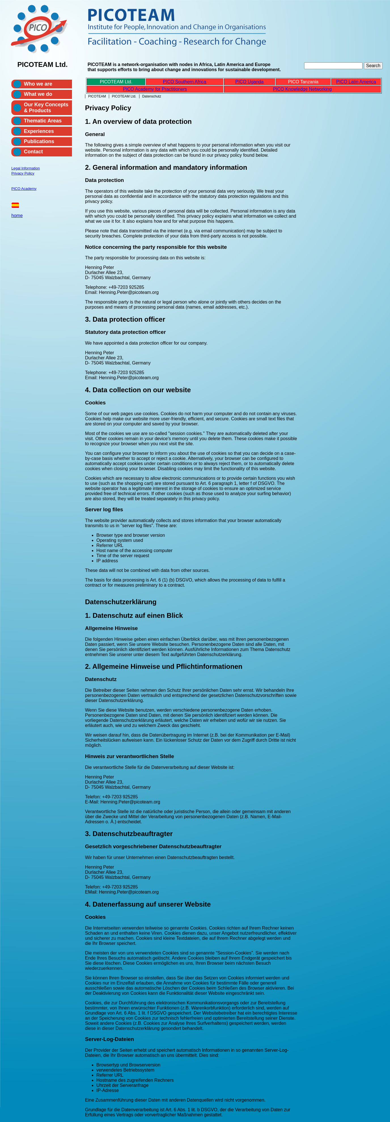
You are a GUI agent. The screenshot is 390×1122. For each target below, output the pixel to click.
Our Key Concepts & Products (46, 107)
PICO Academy (24, 188)
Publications (39, 141)
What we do (38, 94)
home (17, 215)
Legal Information (25, 168)
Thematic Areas (43, 121)
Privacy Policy (22, 173)
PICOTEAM (97, 96)
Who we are (38, 84)
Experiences (39, 131)
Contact (33, 151)
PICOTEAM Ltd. (124, 96)
